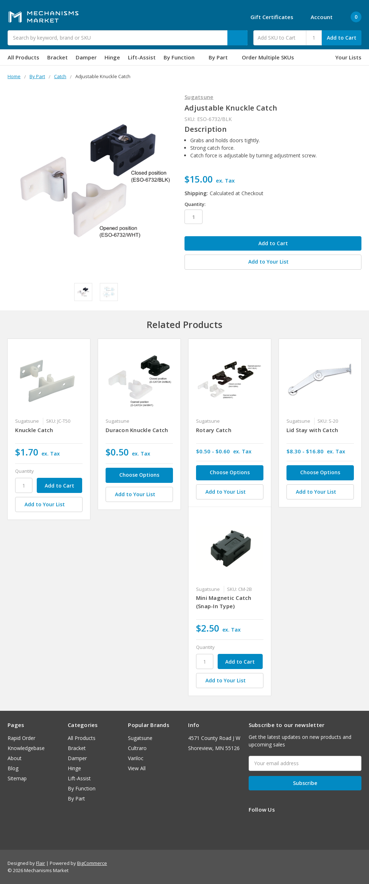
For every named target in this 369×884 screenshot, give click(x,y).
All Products (23, 57)
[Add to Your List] (49, 504)
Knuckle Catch (34, 430)
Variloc (135, 758)
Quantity (24, 471)
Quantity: (194, 204)
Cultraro (137, 748)
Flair (40, 863)
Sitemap (17, 778)
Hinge (112, 57)
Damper (86, 57)
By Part (221, 57)
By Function (182, 57)
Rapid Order (21, 738)
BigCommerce (92, 863)
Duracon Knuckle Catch (137, 430)
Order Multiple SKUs (268, 57)
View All (137, 768)
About (15, 758)
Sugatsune (140, 738)
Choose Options (139, 474)
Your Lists (348, 57)
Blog (13, 768)
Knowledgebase (26, 748)
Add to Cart (341, 37)
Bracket (57, 57)
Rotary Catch (213, 430)
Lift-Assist (142, 57)
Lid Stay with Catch (312, 430)
